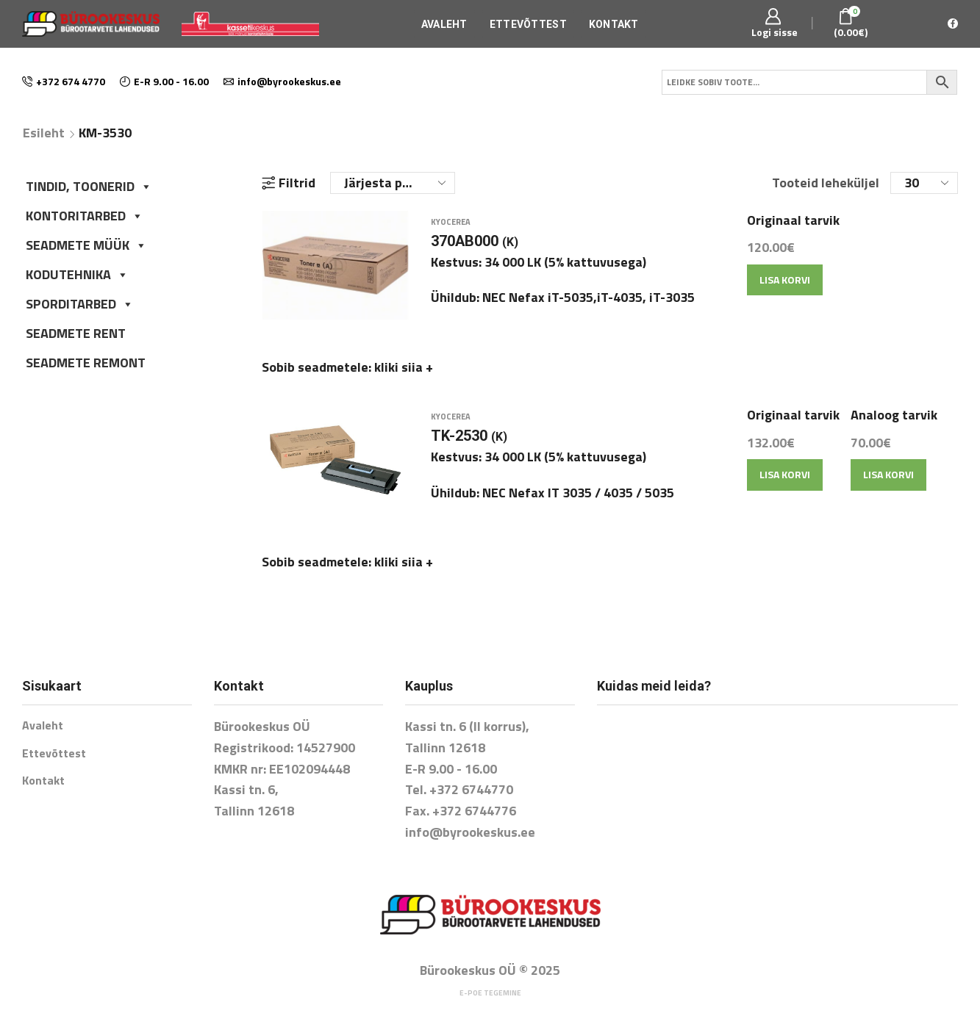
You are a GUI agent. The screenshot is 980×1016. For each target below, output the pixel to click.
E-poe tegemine (490, 973)
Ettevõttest (528, 24)
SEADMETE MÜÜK (86, 245)
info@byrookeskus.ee (470, 813)
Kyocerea (451, 231)
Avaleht (444, 24)
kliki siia (403, 376)
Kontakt (614, 24)
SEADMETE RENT (76, 333)
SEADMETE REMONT (86, 362)
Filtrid (288, 182)
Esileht (44, 133)
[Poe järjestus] (392, 183)
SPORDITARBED (80, 304)
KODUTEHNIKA (77, 274)
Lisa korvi (784, 289)
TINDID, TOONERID (89, 186)
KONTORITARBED (84, 216)
